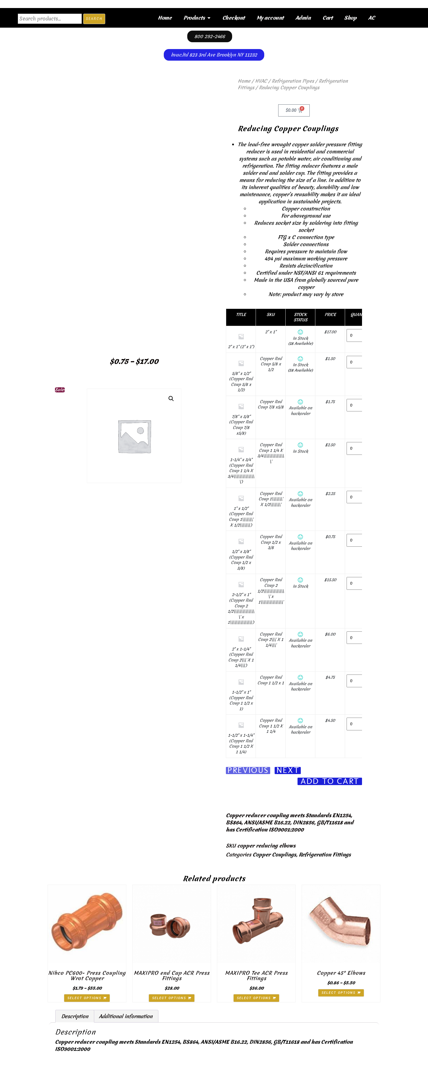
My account (270, 17)
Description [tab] (74, 1016)
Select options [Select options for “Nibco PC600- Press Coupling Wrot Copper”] (84, 998)
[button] (171, 398)
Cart (327, 17)
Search (94, 18)
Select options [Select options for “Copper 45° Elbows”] (338, 993)
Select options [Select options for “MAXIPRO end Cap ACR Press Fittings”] (169, 998)
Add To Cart (329, 781)
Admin (303, 17)
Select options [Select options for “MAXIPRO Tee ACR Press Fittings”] (254, 998)
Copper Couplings (274, 854)
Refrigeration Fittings (325, 854)
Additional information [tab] (125, 1016)
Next (287, 770)
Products (196, 17)
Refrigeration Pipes (293, 81)
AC (371, 17)
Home (164, 17)
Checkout (233, 17)
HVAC (261, 81)
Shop (350, 17)
